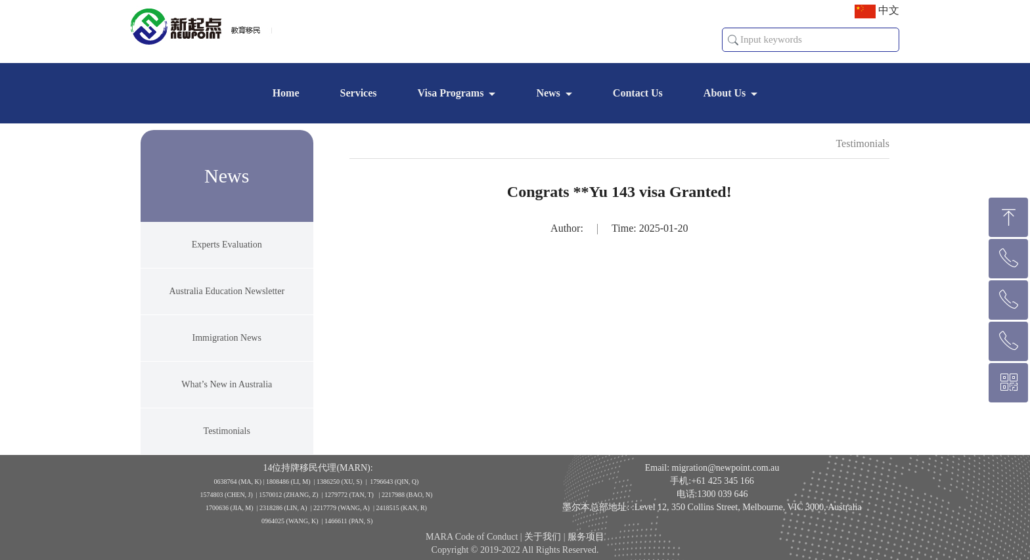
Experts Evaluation (227, 252)
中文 (877, 11)
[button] (733, 40)
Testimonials (227, 439)
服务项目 (586, 546)
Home (286, 92)
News (548, 92)
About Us (725, 92)
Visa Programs (451, 92)
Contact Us (638, 92)
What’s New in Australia (226, 392)
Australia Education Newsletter (226, 299)
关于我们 (542, 546)
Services (358, 92)
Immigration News (226, 346)
